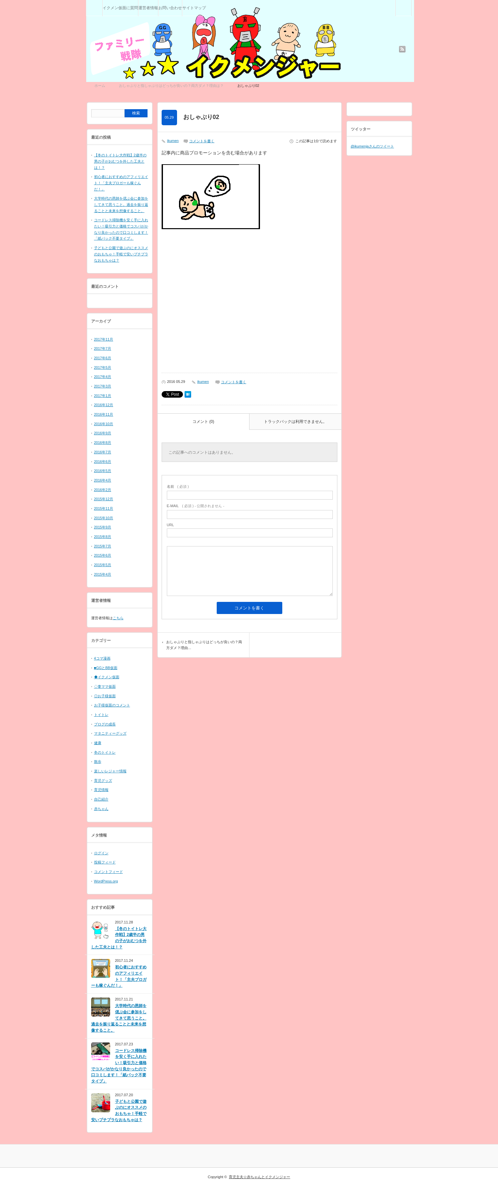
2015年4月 (102, 574)
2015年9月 (102, 527)
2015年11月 (103, 508)
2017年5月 (102, 367)
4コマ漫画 (102, 658)
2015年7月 (102, 546)
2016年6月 (102, 462)
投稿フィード (105, 862)
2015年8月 (102, 537)
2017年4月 (102, 377)
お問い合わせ (170, 8)
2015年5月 (102, 565)
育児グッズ (103, 781)
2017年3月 (102, 386)
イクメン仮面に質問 (120, 8)
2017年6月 (102, 358)
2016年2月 (102, 490)
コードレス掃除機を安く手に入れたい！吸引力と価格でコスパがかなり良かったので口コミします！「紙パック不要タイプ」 (119, 1065)
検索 (411, 2)
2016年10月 (103, 424)
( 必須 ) (178, 486)
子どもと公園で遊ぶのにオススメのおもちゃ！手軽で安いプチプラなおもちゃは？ (121, 254)
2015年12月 (103, 499)
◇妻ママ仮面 (105, 686)
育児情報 (101, 790)
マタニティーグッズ (110, 733)
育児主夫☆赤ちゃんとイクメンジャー (259, 1177)
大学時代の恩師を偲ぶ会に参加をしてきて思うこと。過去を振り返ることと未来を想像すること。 (121, 204)
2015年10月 (103, 518)
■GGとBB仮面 (105, 668)
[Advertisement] (249, 303)
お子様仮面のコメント (112, 705)
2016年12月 (103, 405)
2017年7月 (102, 348)
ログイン (101, 853)
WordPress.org (106, 881)
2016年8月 (102, 443)
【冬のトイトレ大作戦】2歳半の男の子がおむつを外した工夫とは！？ (120, 161)
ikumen (173, 141)
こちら (118, 618)
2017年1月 (102, 396)
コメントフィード (108, 872)
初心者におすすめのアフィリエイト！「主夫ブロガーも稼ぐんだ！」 (121, 183)
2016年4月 (102, 480)
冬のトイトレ (105, 752)
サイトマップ (194, 8)
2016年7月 (102, 452)
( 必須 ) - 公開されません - (196, 506)
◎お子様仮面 (105, 696)
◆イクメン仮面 (106, 677)
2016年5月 (102, 471)
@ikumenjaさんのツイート (372, 146)
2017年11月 (103, 339)
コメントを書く (201, 141)
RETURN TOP (484, 1175)
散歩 (97, 761)
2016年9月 (102, 433)
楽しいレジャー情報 (110, 771)
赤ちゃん (101, 809)
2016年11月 (103, 414)
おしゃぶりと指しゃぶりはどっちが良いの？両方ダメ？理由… (204, 645)
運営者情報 (148, 8)
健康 (97, 743)
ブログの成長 (105, 724)
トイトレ (101, 715)
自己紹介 (101, 799)
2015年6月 (102, 555)
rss (402, 49)
